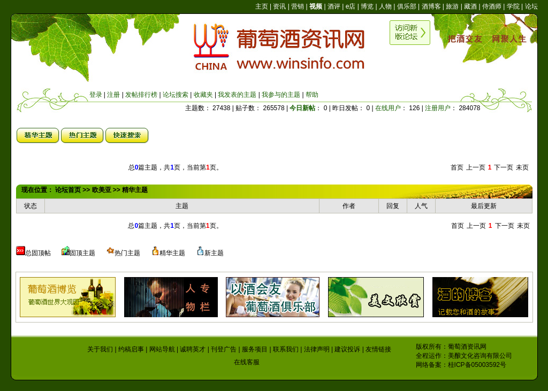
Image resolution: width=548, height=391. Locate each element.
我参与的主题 (281, 94)
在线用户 (388, 108)
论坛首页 (68, 190)
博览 (367, 6)
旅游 (452, 6)
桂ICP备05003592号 (477, 365)
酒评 (334, 6)
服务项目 (255, 349)
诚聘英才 (193, 349)
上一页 (475, 167)
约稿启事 (131, 349)
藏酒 (470, 6)
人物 (385, 6)
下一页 (503, 167)
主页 (261, 6)
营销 (297, 6)
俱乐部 (406, 6)
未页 (522, 167)
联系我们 (286, 349)
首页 (457, 167)
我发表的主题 (237, 94)
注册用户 (438, 108)
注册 (113, 94)
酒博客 (431, 6)
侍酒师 (491, 6)
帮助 (312, 94)
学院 (513, 6)
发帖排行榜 (141, 94)
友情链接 (378, 349)
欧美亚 (101, 190)
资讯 (279, 6)
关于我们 (100, 349)
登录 (95, 94)
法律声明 (317, 349)
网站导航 (162, 349)
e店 (351, 6)
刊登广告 (224, 349)
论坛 (531, 6)
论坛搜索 (175, 94)
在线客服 (247, 362)
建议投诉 (347, 349)
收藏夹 (203, 94)
